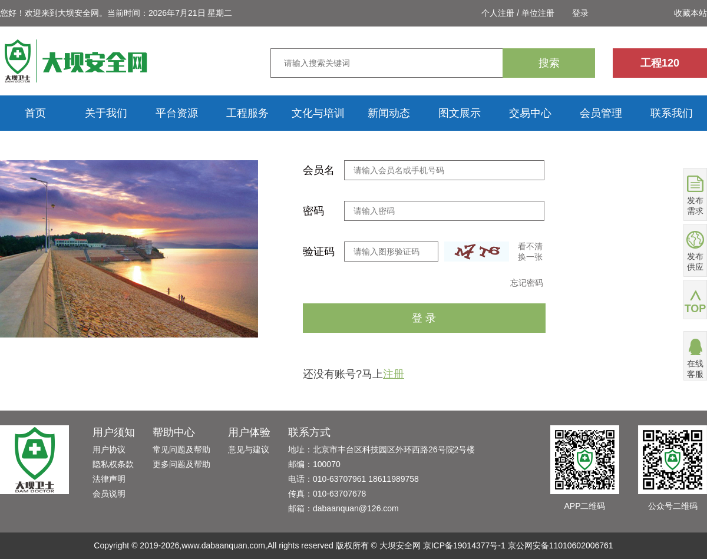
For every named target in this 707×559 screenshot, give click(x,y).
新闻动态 (389, 113)
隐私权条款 (113, 464)
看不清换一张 (530, 252)
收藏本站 (690, 13)
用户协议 (108, 449)
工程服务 (247, 113)
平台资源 (177, 113)
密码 (313, 211)
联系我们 (671, 113)
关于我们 (106, 113)
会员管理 (601, 113)
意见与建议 (248, 449)
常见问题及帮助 (181, 449)
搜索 (549, 63)
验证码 (319, 251)
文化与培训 (318, 113)
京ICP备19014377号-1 (464, 545)
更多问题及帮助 (181, 464)
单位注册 (537, 13)
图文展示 (459, 113)
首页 (35, 113)
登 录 (424, 318)
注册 (393, 374)
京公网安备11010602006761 (560, 545)
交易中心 (530, 113)
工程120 (659, 63)
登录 (580, 13)
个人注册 (497, 13)
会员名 (319, 170)
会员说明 (108, 493)
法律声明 (108, 479)
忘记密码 (526, 282)
